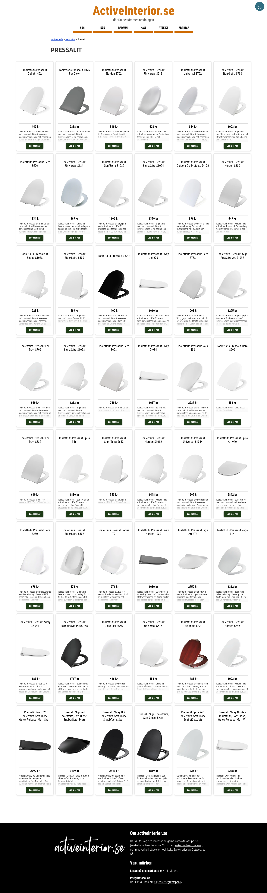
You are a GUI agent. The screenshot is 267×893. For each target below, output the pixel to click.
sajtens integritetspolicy (168, 882)
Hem (82, 27)
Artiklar (184, 27)
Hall (143, 27)
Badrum (123, 27)
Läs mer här (34, 145)
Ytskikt (163, 27)
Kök (102, 27)
